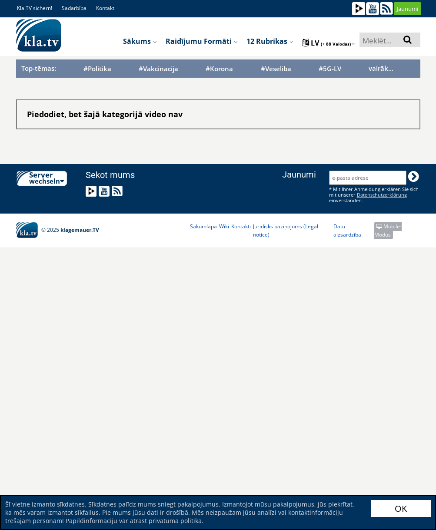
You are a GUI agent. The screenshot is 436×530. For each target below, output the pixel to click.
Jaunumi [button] (407, 9)
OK (401, 508)
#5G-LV (330, 69)
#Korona (219, 69)
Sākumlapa (203, 226)
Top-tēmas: (38, 68)
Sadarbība (74, 8)
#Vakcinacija (158, 69)
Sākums (140, 41)
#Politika (97, 69)
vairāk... (381, 68)
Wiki (224, 226)
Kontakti (106, 8)
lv (328, 43)
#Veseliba (276, 69)
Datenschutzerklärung (382, 194)
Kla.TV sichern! (34, 8)
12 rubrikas (269, 41)
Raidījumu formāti (202, 41)
